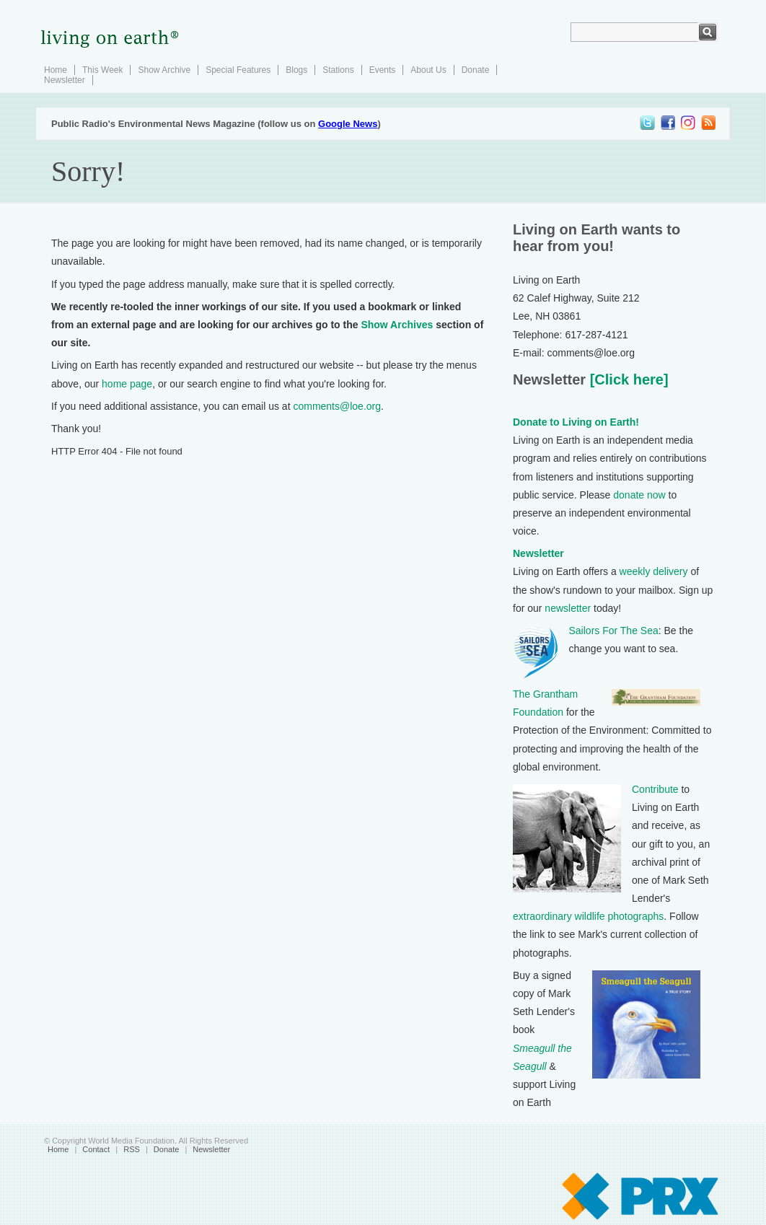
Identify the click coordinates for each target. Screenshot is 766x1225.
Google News (347, 123)
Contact (96, 1149)
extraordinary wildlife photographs (588, 916)
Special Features (238, 70)
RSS (131, 1149)
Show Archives (397, 324)
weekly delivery (654, 571)
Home (55, 70)
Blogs (296, 70)
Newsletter (64, 80)
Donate (476, 70)
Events (382, 70)
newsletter (568, 608)
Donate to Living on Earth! (576, 422)
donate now (639, 495)
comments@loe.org (337, 406)
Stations (337, 70)
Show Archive (164, 70)
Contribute (655, 789)
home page (127, 384)
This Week (102, 70)
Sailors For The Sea (614, 630)
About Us (428, 70)
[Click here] (627, 379)
